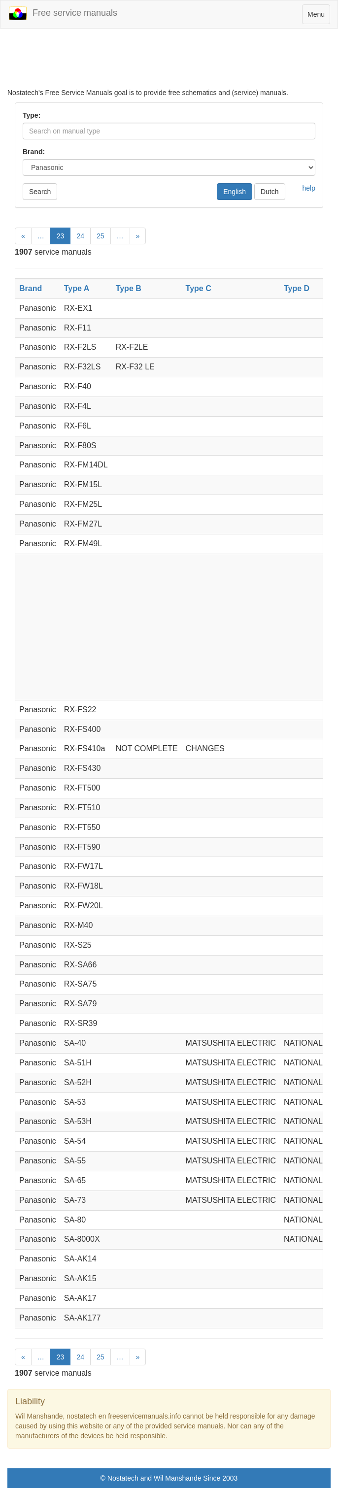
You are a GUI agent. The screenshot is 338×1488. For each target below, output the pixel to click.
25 (100, 236)
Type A (77, 288)
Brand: (34, 152)
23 (61, 236)
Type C (198, 288)
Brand (30, 288)
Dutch (270, 192)
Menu (318, 16)
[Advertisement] (169, 63)
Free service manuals (62, 13)
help (309, 188)
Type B (128, 288)
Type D (296, 288)
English (234, 192)
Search (40, 192)
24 (80, 236)
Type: (31, 115)
